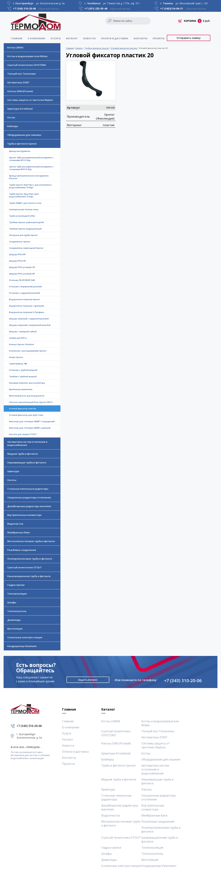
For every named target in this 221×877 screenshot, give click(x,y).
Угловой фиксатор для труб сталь (26, 415)
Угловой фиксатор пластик (124, 48)
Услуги (55, 38)
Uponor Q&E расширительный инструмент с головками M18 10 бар (31, 168)
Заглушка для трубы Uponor (23, 235)
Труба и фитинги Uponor (22, 143)
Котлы (11, 117)
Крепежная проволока (20, 389)
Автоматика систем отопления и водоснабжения (27, 443)
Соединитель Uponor (19, 241)
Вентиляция (14, 628)
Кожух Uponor (16, 357)
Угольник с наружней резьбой (24, 293)
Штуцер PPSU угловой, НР (22, 267)
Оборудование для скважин (24, 135)
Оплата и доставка (114, 38)
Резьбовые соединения (21, 550)
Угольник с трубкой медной (23, 370)
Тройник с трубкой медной (23, 376)
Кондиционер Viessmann (22, 646)
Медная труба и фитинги (22, 453)
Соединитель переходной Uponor (26, 248)
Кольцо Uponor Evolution (21, 344)
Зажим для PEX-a (18, 338)
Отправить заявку (189, 38)
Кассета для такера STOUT (23, 434)
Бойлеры (12, 126)
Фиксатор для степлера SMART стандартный (32, 421)
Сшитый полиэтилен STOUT (24, 567)
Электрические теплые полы (23, 209)
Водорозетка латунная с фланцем (26, 305)
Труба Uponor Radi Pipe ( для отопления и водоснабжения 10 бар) (30, 186)
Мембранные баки (18, 532)
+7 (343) (24, 8)
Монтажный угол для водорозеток (26, 395)
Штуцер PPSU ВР (17, 254)
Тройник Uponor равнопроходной (26, 222)
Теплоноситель (17, 611)
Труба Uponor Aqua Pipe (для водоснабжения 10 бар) (24, 195)
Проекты (159, 38)
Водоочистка (15, 523)
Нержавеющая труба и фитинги (26, 462)
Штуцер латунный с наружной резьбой (29, 318)
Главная (16, 38)
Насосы (11, 480)
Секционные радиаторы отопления (29, 497)
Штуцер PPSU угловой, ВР (22, 273)
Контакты (140, 38)
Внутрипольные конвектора (24, 515)
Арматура (13, 471)
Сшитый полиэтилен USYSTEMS (26, 65)
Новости (89, 38)
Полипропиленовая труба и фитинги (29, 558)
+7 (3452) (171, 8)
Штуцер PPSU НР (17, 260)
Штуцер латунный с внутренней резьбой (29, 325)
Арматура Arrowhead (20, 108)
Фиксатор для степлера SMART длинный (29, 427)
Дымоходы (14, 619)
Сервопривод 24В (18, 363)
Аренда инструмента (19, 151)
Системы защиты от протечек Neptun (30, 100)
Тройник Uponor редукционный (25, 228)
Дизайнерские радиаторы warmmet (29, 506)
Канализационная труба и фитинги (29, 576)
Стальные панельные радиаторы (27, 488)
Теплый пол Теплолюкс (21, 73)
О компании (36, 38)
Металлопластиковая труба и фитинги (31, 541)
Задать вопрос (87, 679)
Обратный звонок (48, 8)
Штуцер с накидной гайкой (23, 331)
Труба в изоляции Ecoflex (22, 215)
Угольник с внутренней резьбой (25, 286)
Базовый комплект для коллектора (27, 382)
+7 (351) (95, 8)
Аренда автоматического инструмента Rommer (28, 177)
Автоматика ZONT (18, 82)
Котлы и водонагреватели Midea (27, 56)
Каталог (72, 38)
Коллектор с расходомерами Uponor (28, 350)
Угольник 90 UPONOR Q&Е (22, 280)
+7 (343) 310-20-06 (183, 680)
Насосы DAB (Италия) (20, 91)
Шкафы (11, 602)
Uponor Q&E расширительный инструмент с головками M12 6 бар (31, 158)
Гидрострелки (16, 585)
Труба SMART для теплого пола (25, 203)
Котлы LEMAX (15, 47)
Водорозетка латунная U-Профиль (26, 312)
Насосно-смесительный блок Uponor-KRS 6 (31, 402)
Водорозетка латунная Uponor (24, 299)
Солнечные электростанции (24, 637)
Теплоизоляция (17, 593)
